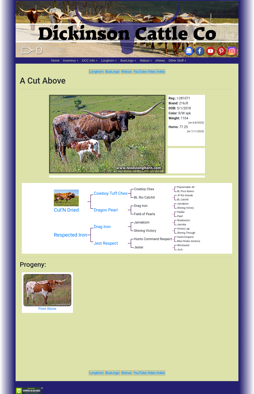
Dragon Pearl (106, 209)
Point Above (47, 309)
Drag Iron (102, 226)
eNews (160, 60)
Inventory (69, 60)
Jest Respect (106, 243)
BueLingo (127, 60)
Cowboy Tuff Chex (110, 193)
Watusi (144, 60)
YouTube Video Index (149, 72)
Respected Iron (70, 235)
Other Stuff (176, 60)
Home (55, 60)
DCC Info (88, 60)
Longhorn (107, 60)
